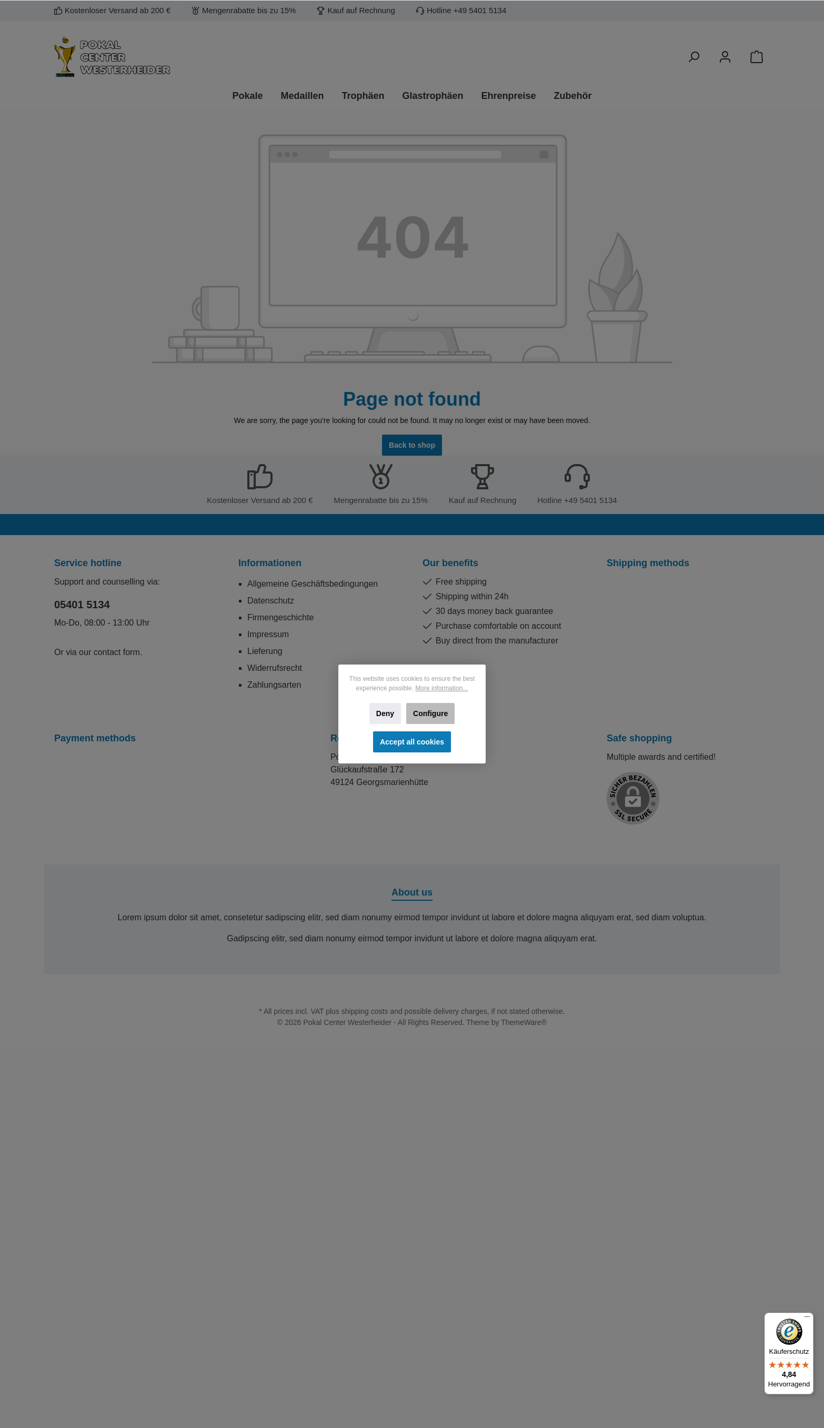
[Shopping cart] (756, 57)
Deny (385, 713)
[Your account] (725, 57)
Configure (430, 713)
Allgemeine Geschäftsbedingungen (312, 583)
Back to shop (412, 445)
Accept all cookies (412, 742)
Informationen (270, 563)
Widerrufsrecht (274, 667)
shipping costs (364, 1011)
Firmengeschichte (280, 617)
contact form (117, 652)
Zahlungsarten (274, 684)
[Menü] (807, 1319)
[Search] (693, 57)
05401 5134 (82, 604)
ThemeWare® (524, 1022)
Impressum (268, 634)
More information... (441, 688)
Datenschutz (270, 600)
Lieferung (265, 651)
